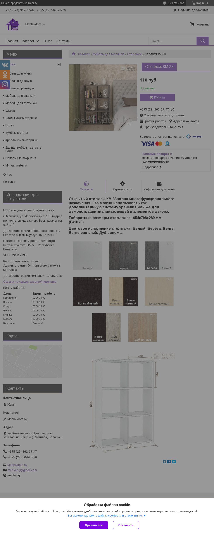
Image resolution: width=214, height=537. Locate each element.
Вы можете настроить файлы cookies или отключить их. (105, 515)
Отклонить (125, 525)
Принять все (94, 525)
